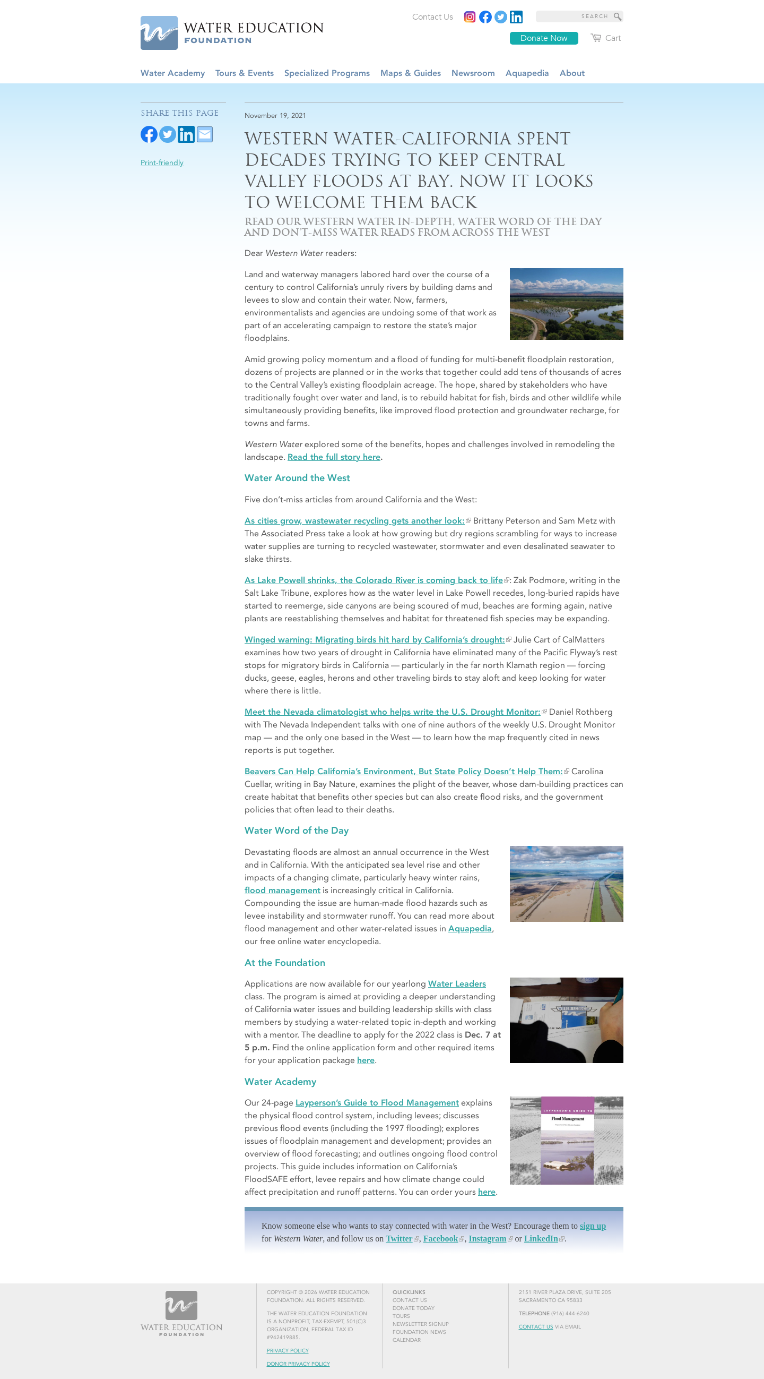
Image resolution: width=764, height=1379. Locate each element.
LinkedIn (541, 1238)
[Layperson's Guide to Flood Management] (566, 1141)
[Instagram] (470, 17)
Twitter (399, 1238)
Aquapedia (470, 928)
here (366, 1060)
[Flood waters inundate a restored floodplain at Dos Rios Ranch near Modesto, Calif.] (566, 304)
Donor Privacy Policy (298, 1364)
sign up (593, 1225)
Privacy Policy (288, 1351)
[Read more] (516, 17)
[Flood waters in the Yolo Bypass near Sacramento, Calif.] (566, 884)
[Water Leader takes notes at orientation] (566, 1020)
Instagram (487, 1238)
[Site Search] (618, 16)
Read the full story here (334, 457)
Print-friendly (162, 162)
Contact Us (536, 1327)
